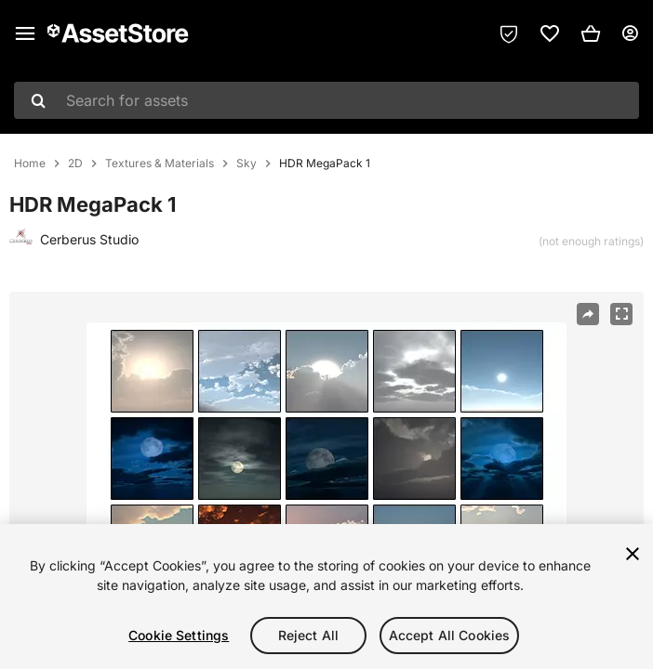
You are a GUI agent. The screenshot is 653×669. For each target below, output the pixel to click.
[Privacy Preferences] (509, 33)
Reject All (308, 635)
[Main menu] (25, 33)
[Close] (632, 553)
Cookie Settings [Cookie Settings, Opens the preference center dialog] (178, 635)
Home (30, 163)
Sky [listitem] (246, 163)
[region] (326, 596)
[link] (550, 33)
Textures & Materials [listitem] (159, 163)
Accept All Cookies (450, 635)
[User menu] (629, 33)
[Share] (588, 314)
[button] (591, 33)
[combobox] (326, 100)
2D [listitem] (75, 163)
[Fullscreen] (621, 314)
